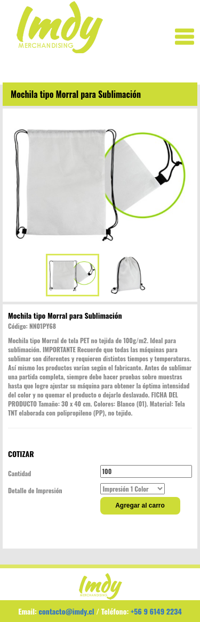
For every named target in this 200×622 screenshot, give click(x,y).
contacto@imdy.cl (66, 611)
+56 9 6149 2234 (156, 611)
